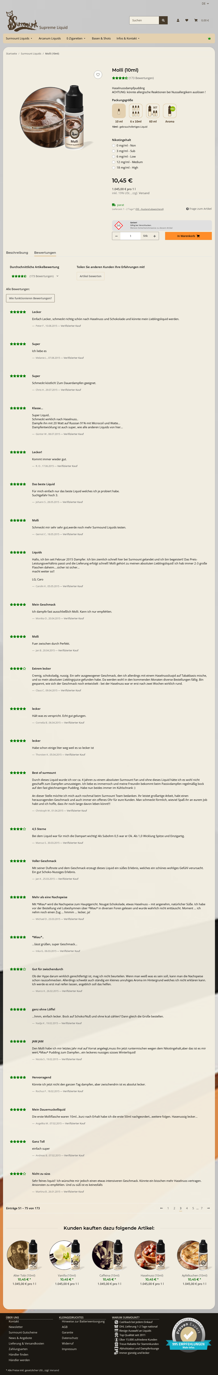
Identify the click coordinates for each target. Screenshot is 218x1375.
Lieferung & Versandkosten (26, 1343)
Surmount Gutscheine (23, 1332)
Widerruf (67, 1343)
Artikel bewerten (90, 276)
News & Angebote (20, 1338)
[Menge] (130, 236)
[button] (178, 20)
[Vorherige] (161, 1208)
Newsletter (16, 1327)
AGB (65, 1327)
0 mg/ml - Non (126, 145)
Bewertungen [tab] (45, 253)
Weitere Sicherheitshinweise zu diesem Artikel (151, 227)
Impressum (69, 1349)
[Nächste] (208, 1208)
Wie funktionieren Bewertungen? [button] (30, 298)
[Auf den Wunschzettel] (98, 74)
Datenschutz (70, 1338)
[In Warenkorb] (9, 65)
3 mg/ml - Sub (126, 151)
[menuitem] (19, 38)
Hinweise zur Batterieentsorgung (83, 1321)
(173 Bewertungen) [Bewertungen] (133, 78)
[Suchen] (144, 20)
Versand (144, 193)
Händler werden (19, 1360)
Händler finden (18, 1354)
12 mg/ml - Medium (130, 162)
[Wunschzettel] (186, 20)
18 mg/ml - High (127, 167)
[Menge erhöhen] (154, 236)
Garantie (67, 1332)
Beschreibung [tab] (17, 253)
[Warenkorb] (201, 20)
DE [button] (203, 3)
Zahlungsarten (18, 1349)
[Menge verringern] (116, 236)
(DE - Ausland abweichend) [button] (149, 209)
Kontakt (14, 1321)
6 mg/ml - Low (126, 156)
